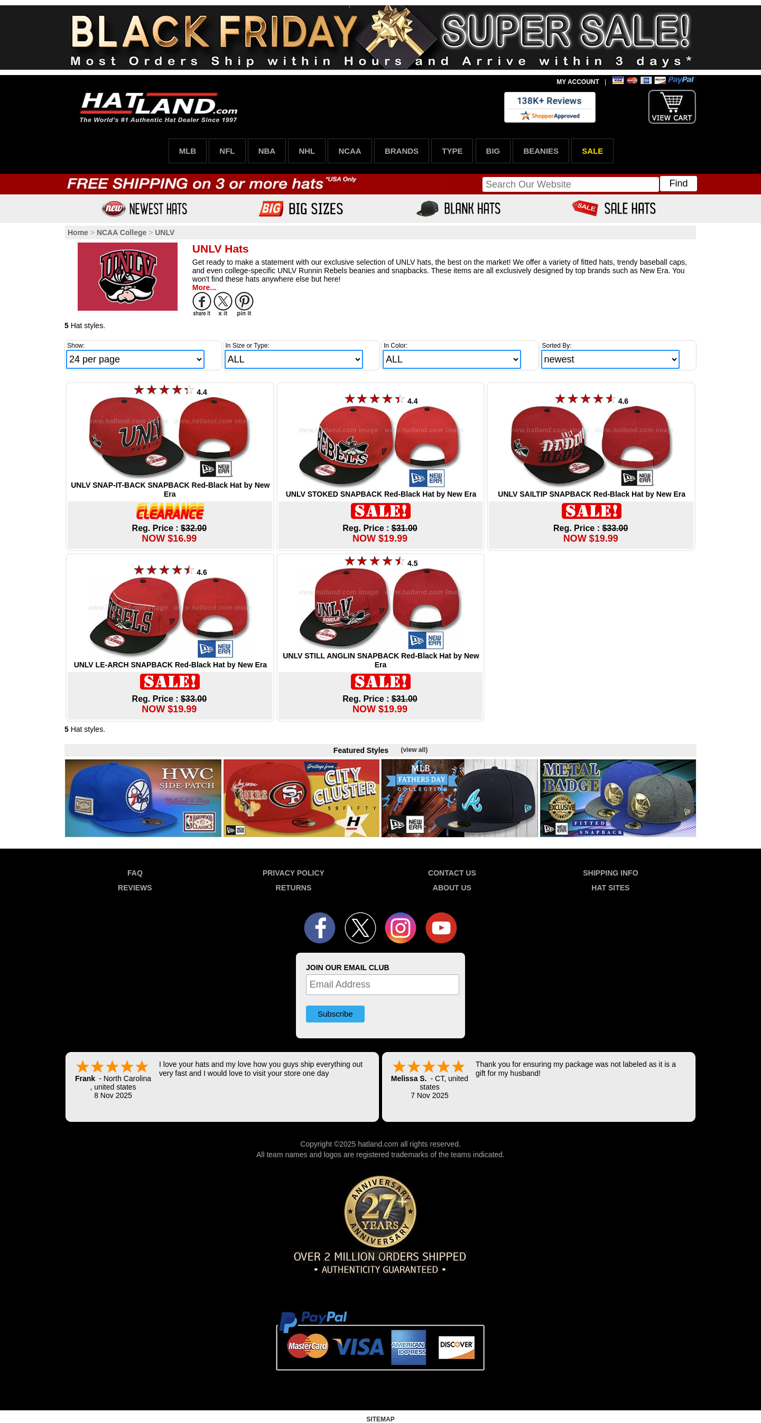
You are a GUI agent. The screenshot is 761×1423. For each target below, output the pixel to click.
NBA (267, 150)
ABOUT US (452, 887)
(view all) (414, 750)
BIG (493, 150)
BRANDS (402, 150)
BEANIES (541, 150)
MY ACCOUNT (577, 82)
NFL (227, 150)
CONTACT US (452, 873)
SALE (592, 150)
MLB (188, 150)
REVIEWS (135, 887)
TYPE (452, 150)
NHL (307, 150)
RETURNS (294, 887)
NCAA (349, 150)
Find (678, 183)
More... (204, 287)
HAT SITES (610, 887)
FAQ (135, 873)
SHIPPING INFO (610, 873)
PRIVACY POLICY (293, 873)
